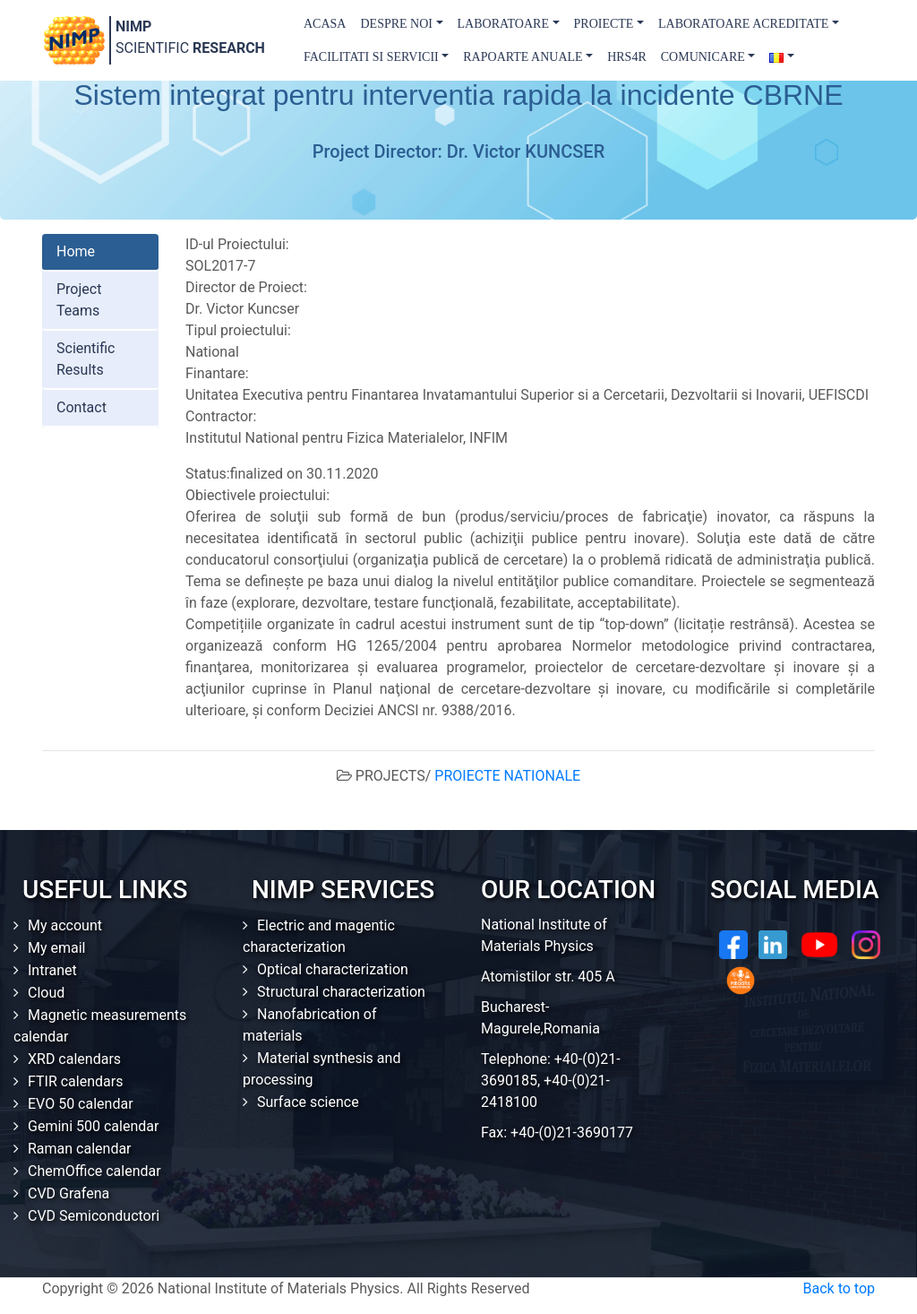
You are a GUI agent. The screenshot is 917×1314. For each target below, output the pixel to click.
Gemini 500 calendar (93, 1126)
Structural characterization (341, 991)
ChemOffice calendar (94, 1171)
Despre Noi (396, 23)
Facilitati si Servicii (371, 57)
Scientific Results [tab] (85, 359)
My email (57, 947)
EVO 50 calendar (80, 1103)
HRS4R (627, 57)
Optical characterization (332, 969)
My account (65, 925)
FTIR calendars (75, 1081)
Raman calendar (80, 1148)
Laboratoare (503, 23)
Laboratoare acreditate (743, 23)
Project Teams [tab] (78, 300)
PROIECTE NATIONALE (507, 775)
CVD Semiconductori (93, 1215)
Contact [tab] (81, 407)
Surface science (308, 1102)
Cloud (46, 992)
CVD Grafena (68, 1193)
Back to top (839, 1288)
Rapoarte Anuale (522, 57)
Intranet (52, 970)
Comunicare (703, 57)
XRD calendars (74, 1059)
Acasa (325, 23)
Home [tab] (75, 251)
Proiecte (604, 23)
